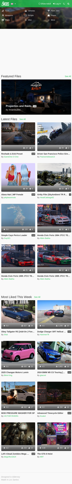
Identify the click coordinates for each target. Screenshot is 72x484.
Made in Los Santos (10, 480)
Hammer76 (44, 334)
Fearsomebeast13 (47, 157)
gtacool (43, 375)
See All (68, 76)
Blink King (8, 375)
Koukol (43, 416)
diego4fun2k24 (10, 457)
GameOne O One (11, 157)
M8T (42, 457)
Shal (6, 334)
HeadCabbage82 (47, 197)
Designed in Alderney (10, 477)
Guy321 (7, 238)
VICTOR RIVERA (11, 416)
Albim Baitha (45, 238)
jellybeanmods (10, 197)
